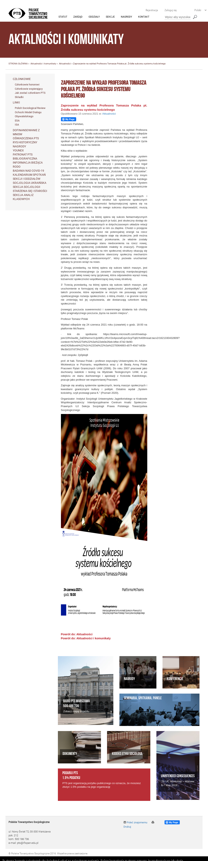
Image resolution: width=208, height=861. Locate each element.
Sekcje (110, 17)
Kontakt (143, 17)
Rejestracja (152, 10)
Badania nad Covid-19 (28, 170)
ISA (17, 124)
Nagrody (126, 17)
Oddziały (94, 17)
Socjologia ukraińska (29, 183)
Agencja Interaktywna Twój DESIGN (37, 857)
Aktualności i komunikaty (43, 64)
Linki (16, 102)
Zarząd (77, 17)
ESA (17, 120)
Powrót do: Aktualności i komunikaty (86, 638)
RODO (17, 166)
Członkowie (22, 79)
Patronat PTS (22, 154)
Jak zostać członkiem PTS (30, 93)
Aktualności (65, 64)
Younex (18, 150)
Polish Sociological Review (30, 108)
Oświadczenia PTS (26, 138)
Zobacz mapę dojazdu (76, 711)
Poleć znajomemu (135, 822)
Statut (62, 17)
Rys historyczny (25, 142)
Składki (19, 97)
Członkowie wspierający (29, 88)
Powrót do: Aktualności (77, 634)
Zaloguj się (171, 10)
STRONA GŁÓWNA (18, 64)
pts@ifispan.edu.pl (27, 842)
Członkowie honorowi (27, 84)
